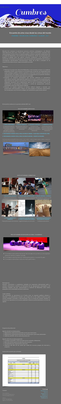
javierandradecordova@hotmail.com (9, 394)
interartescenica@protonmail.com (8, 395)
